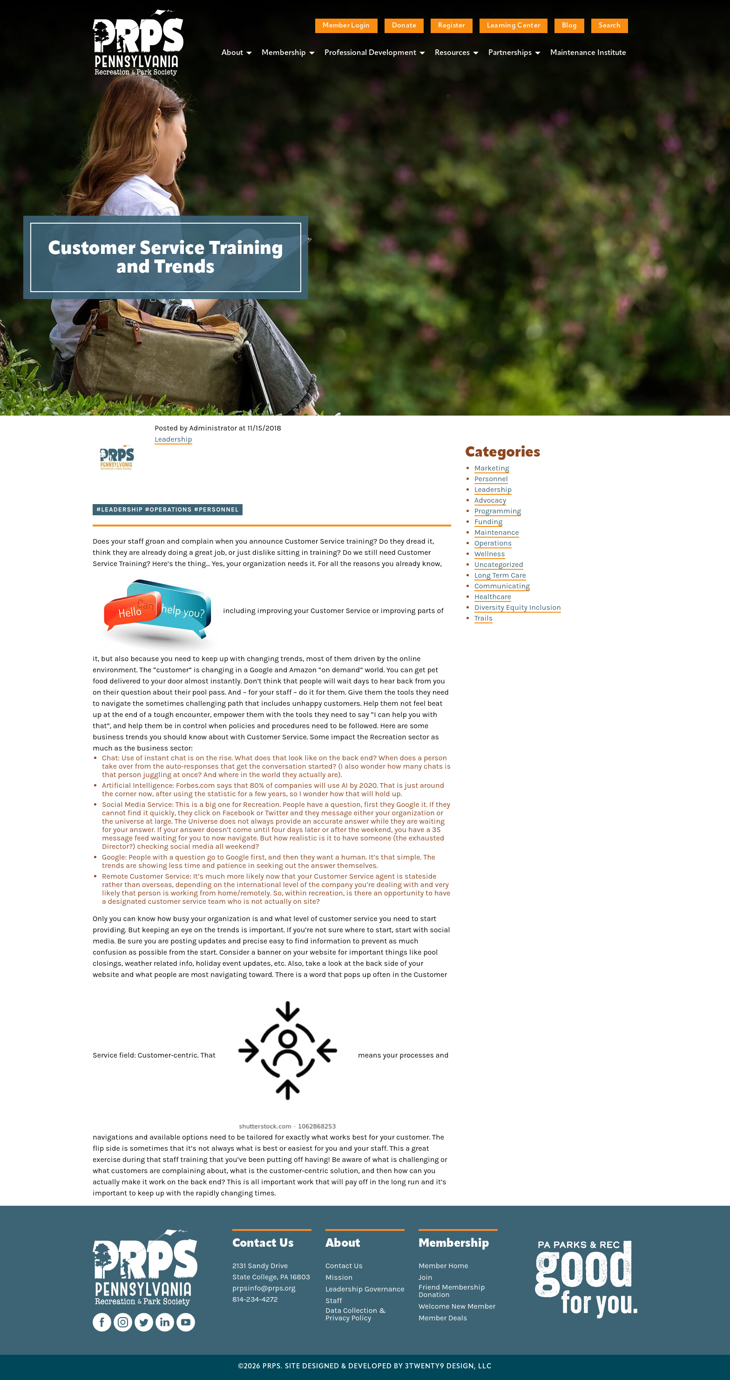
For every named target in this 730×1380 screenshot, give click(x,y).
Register (451, 25)
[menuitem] (234, 52)
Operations (493, 543)
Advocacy (490, 500)
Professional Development (370, 53)
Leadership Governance (365, 1289)
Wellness (489, 553)
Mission (338, 1277)
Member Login (346, 25)
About (232, 53)
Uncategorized (498, 564)
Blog (569, 25)
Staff (333, 1301)
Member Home (443, 1266)
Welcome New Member (457, 1306)
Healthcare (492, 596)
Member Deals (443, 1318)
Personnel (491, 478)
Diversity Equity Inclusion (517, 607)
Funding (488, 521)
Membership (284, 53)
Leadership (173, 439)
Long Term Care (500, 575)
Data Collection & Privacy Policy (355, 1314)
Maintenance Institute (588, 53)
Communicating (502, 585)
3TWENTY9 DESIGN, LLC (448, 1367)
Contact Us (344, 1266)
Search (610, 25)
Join (426, 1277)
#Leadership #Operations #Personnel (167, 509)
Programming (497, 510)
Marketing (491, 468)
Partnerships (510, 53)
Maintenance (496, 532)
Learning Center (513, 25)
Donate (404, 25)
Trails (483, 618)
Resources (452, 53)
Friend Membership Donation (452, 1291)
